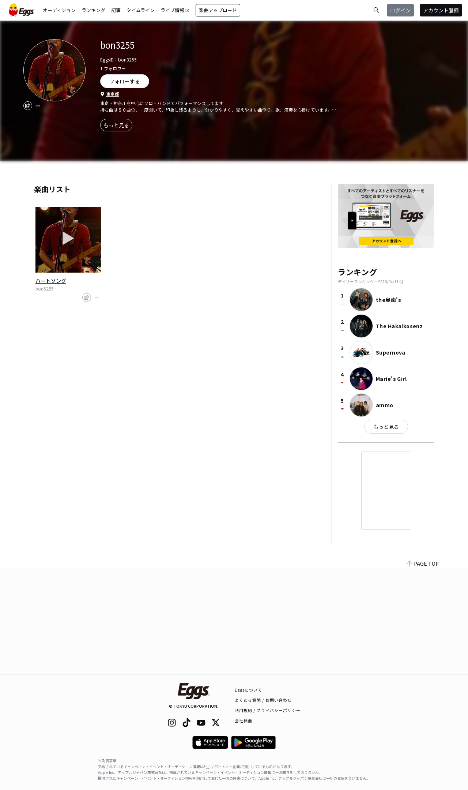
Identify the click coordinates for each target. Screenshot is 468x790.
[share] (27, 105)
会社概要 (243, 720)
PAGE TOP (423, 669)
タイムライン (141, 10)
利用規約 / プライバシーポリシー (268, 710)
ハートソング (50, 280)
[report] (38, 105)
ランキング (93, 10)
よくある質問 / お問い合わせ (263, 700)
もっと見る (116, 125)
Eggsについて (249, 690)
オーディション (59, 10)
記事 (116, 10)
